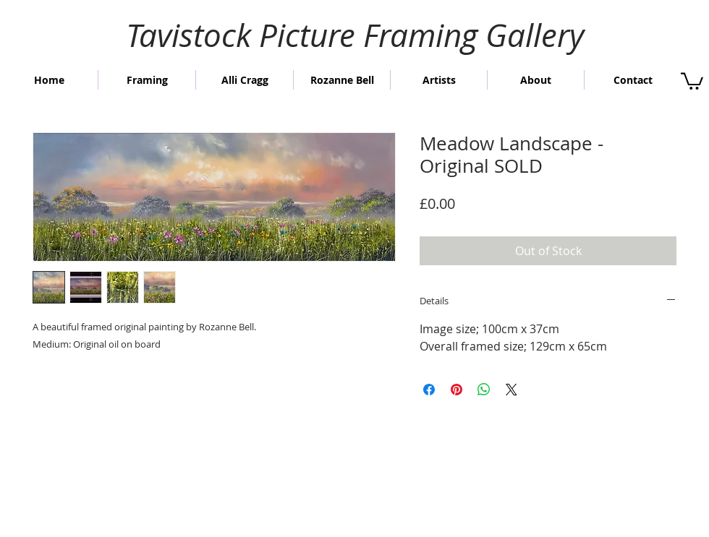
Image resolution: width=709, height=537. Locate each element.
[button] (692, 80)
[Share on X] (511, 389)
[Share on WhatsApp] (484, 389)
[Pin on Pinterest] (456, 389)
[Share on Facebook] (429, 389)
